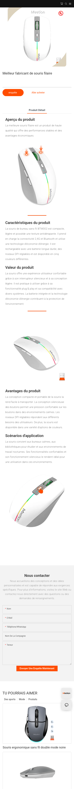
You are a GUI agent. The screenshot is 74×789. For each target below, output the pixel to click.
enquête (13, 92)
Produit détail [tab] (37, 110)
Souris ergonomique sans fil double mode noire (34, 747)
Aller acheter (38, 92)
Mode (22, 699)
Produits (32, 699)
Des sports (9, 699)
